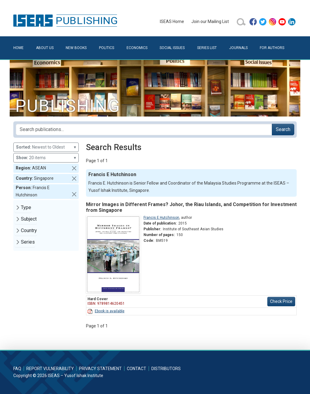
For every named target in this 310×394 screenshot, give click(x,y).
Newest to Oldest (46, 147)
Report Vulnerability (50, 368)
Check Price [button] (281, 301)
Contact (136, 368)
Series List (207, 48)
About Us (45, 48)
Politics (106, 48)
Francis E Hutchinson (161, 217)
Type (26, 207)
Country (29, 230)
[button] (74, 168)
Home (18, 48)
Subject (29, 219)
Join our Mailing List (210, 21)
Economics (137, 48)
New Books (76, 48)
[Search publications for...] (144, 129)
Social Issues (172, 48)
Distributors (166, 368)
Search (283, 129)
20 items (46, 158)
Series (28, 242)
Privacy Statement (100, 368)
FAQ (17, 368)
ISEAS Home (172, 21)
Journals (238, 48)
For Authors (272, 48)
